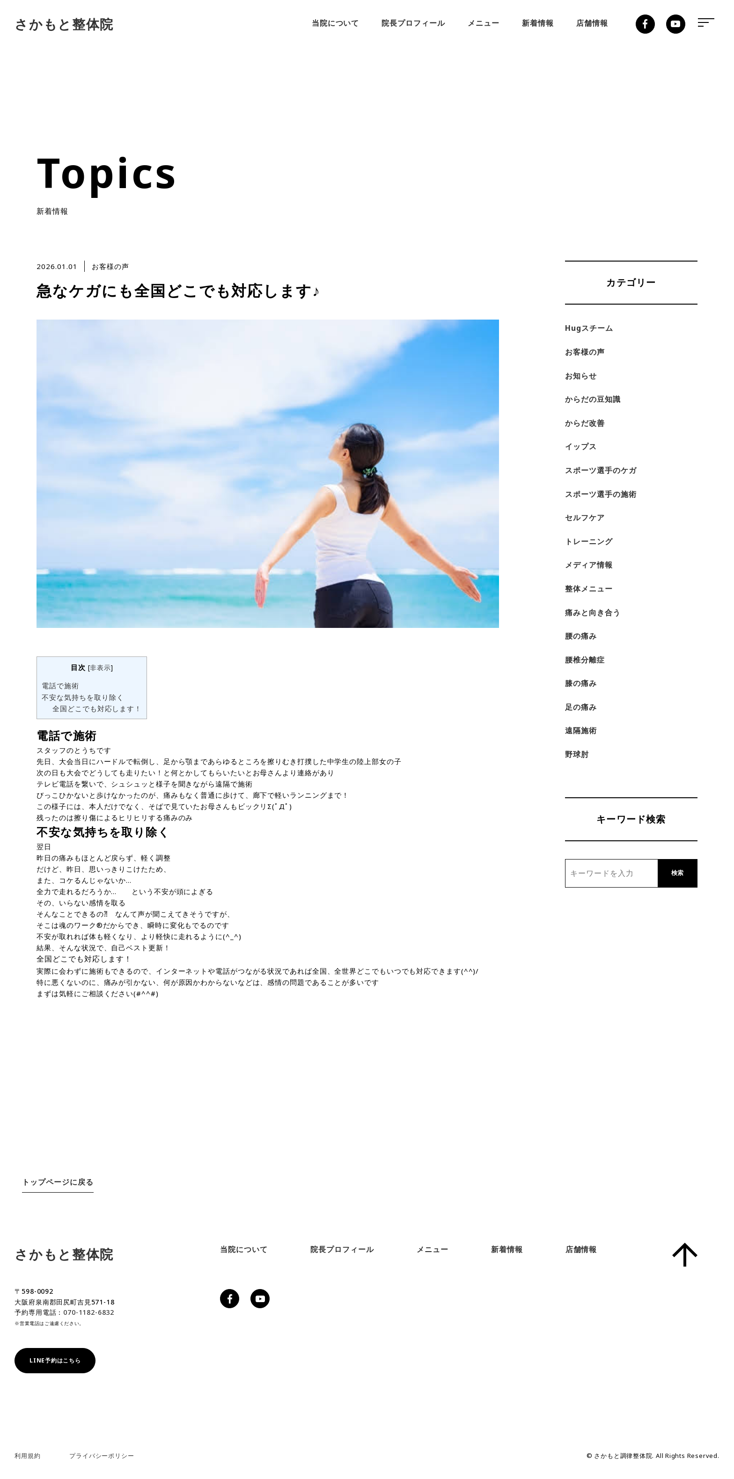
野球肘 (577, 754)
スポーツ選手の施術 (601, 494)
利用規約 (27, 1455)
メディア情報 (589, 565)
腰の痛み (581, 636)
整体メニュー (589, 588)
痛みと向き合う (593, 612)
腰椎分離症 (585, 660)
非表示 (100, 667)
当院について (336, 23)
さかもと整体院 (64, 24)
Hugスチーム (589, 328)
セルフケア (585, 517)
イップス (581, 446)
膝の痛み (581, 683)
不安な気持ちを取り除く (83, 697)
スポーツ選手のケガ (601, 470)
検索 (677, 872)
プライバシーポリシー (101, 1455)
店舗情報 (592, 23)
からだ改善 (585, 423)
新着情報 (538, 23)
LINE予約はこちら (55, 1360)
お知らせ (581, 376)
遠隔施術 (581, 730)
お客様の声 (585, 352)
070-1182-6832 (88, 1312)
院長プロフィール (413, 23)
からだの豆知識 (593, 399)
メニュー (483, 23)
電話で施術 (60, 685)
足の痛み (581, 707)
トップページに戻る (58, 1182)
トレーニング (589, 541)
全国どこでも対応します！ (97, 708)
